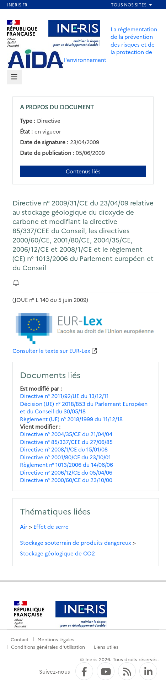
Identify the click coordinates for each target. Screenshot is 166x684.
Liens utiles (106, 646)
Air (23, 526)
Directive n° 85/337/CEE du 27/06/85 (66, 441)
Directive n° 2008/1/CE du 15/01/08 (64, 449)
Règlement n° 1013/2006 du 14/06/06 (66, 464)
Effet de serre (51, 526)
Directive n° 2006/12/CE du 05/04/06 (66, 472)
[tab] (14, 77)
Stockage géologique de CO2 (57, 553)
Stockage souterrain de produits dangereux (75, 542)
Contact (19, 639)
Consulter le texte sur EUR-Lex (51, 350)
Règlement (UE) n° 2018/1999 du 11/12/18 (71, 419)
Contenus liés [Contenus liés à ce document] (83, 171)
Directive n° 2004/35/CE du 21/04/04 (66, 434)
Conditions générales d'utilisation (48, 646)
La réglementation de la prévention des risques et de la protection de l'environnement (110, 44)
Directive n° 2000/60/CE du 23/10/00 (66, 480)
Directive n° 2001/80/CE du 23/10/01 (65, 457)
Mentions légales (55, 639)
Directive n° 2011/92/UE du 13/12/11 (64, 396)
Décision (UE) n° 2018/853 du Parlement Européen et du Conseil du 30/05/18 (84, 407)
